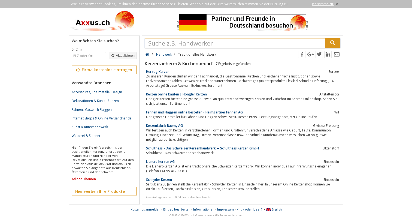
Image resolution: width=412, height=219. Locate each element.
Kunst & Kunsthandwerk (90, 127)
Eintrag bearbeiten (176, 209)
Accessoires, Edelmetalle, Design (97, 92)
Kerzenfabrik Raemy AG (164, 125)
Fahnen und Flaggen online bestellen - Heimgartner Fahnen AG (194, 112)
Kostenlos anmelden (145, 209)
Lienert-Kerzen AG (160, 161)
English (274, 209)
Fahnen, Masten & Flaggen (92, 109)
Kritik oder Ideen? (249, 209)
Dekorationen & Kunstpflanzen (95, 100)
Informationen (203, 209)
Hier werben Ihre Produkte (100, 191)
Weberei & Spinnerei (87, 135)
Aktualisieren (123, 56)
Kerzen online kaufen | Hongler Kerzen (176, 94)
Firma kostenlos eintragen (103, 69)
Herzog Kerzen (157, 71)
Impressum (225, 209)
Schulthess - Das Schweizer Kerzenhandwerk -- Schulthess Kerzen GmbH (202, 148)
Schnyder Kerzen (159, 179)
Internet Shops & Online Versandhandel (102, 118)
